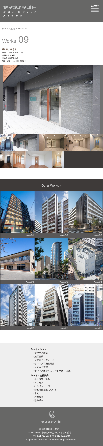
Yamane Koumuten (48, 439)
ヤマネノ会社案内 (40, 375)
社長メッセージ (42, 386)
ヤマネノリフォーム (44, 360)
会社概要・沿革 (42, 379)
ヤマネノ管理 (41, 367)
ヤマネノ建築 (8, 28)
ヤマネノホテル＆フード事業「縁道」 (53, 370)
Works (17, 214)
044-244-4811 (44, 436)
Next (96, 94)
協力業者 (38, 400)
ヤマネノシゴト (38, 349)
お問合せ (38, 397)
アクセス (38, 382)
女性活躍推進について (45, 389)
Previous (4, 94)
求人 (36, 393)
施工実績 (38, 356)
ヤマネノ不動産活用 (44, 363)
